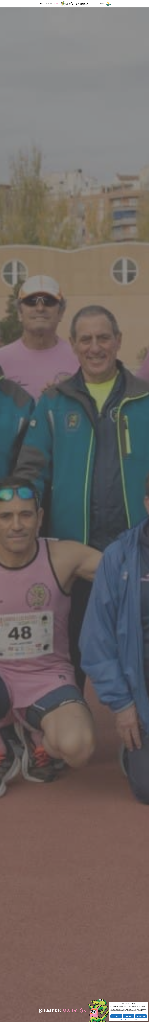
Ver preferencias (140, 1016)
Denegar (128, 1016)
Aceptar (116, 1016)
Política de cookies (123, 1019)
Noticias (101, 4)
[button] (146, 1003)
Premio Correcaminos (49, 3)
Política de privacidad (132, 1019)
